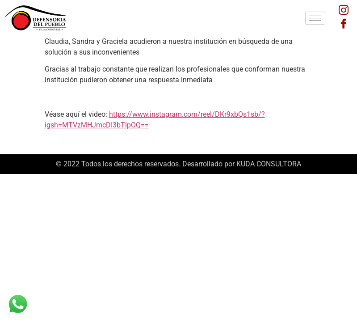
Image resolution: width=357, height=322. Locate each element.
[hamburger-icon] (315, 18)
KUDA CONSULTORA (268, 164)
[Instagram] (343, 11)
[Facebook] (343, 24)
